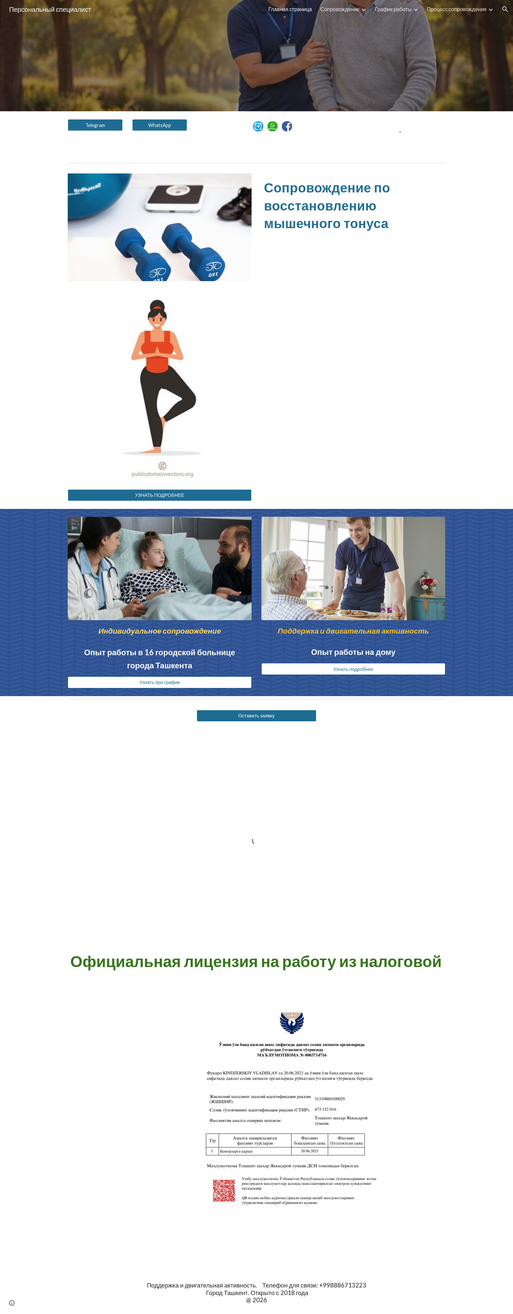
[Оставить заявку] (256, 715)
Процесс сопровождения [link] (456, 9)
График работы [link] (393, 9)
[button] (505, 9)
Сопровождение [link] (340, 9)
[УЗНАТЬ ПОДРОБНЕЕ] (159, 495)
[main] (353, 204)
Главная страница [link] (290, 9)
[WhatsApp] (160, 125)
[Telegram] (95, 125)
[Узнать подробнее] (353, 668)
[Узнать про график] (159, 682)
